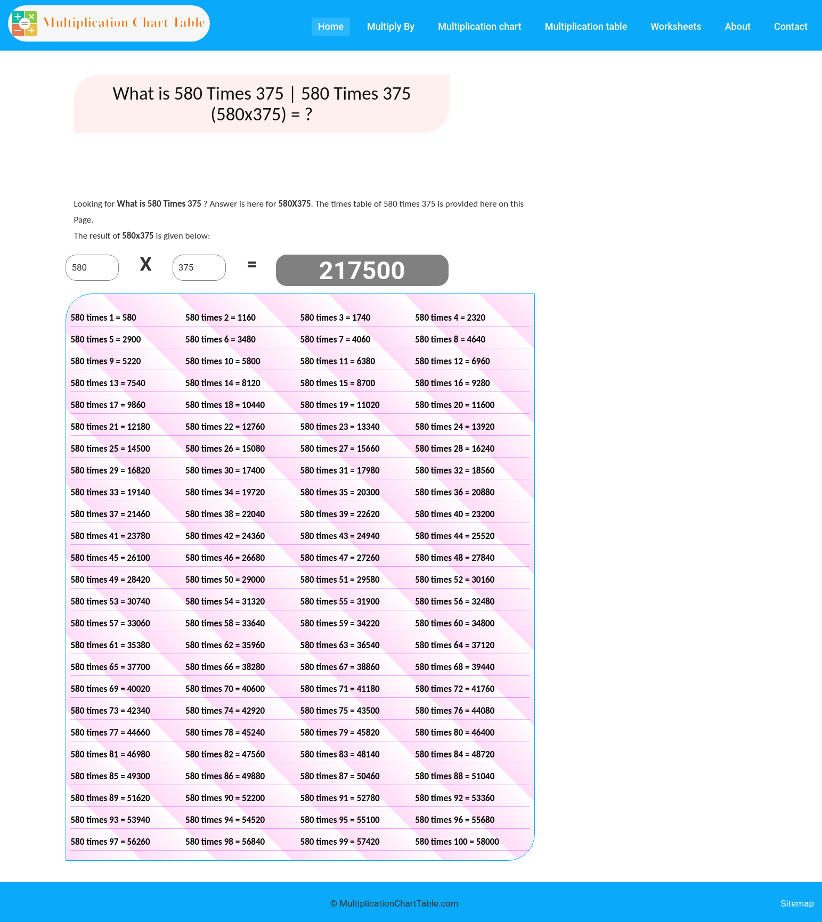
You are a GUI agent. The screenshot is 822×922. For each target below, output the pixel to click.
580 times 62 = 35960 (225, 645)
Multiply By (390, 26)
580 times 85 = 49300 (110, 776)
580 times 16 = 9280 (452, 383)
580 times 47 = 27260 (340, 558)
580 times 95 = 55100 (340, 820)
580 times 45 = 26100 (110, 558)
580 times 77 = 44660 (110, 732)
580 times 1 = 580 (103, 317)
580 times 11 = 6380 (338, 361)
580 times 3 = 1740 (335, 317)
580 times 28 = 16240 (454, 448)
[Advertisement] (300, 168)
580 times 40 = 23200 (454, 514)
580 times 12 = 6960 (452, 361)
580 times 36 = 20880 (454, 492)
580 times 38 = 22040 (225, 514)
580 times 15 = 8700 (338, 383)
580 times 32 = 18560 (454, 470)
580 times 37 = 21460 (110, 514)
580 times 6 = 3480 (220, 339)
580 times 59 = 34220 (340, 623)
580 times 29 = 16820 (110, 470)
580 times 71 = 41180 (340, 689)
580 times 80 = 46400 (454, 732)
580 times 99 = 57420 (340, 841)
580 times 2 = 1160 (220, 317)
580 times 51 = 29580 (340, 579)
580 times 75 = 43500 (340, 710)
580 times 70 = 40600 (225, 689)
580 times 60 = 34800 (454, 623)
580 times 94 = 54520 (225, 820)
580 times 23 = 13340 (340, 427)
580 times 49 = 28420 (110, 579)
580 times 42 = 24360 (225, 536)
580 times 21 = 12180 (110, 427)
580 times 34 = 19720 (225, 492)
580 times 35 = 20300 (340, 492)
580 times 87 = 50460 (340, 776)
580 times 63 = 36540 (340, 645)
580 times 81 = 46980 (110, 754)
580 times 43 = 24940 (340, 536)
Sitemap (797, 903)
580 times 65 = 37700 (110, 667)
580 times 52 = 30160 (454, 579)
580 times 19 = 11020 (340, 405)
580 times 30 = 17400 (225, 470)
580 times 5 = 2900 (105, 339)
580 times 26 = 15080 (225, 448)
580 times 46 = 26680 (225, 558)
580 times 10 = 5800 (223, 361)
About (738, 26)
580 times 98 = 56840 (225, 841)
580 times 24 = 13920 (454, 427)
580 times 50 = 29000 (225, 579)
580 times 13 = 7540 (107, 383)
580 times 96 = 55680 (454, 820)
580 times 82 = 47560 (225, 754)
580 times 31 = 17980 (340, 470)
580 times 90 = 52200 (225, 798)
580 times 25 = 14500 (110, 448)
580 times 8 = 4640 (450, 339)
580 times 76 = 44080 (454, 710)
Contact (791, 26)
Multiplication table (586, 26)
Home (331, 26)
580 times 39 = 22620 (340, 514)
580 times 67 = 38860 (340, 667)
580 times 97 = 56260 (110, 841)
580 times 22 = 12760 (225, 427)
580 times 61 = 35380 (110, 645)
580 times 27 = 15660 (340, 448)
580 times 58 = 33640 (225, 623)
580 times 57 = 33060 (110, 623)
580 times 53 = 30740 (110, 601)
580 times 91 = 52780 (340, 798)
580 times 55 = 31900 (340, 601)
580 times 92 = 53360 (454, 798)
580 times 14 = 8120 (223, 383)
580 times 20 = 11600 (454, 405)
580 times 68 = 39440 (454, 667)
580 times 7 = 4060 (335, 339)
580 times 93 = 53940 (110, 820)
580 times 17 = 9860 (107, 405)
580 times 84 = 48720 (454, 754)
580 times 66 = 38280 (225, 667)
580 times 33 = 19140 (110, 492)
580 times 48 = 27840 (454, 558)
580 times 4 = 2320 (450, 317)
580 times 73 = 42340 (110, 710)
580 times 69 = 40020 (110, 689)
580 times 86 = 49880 (225, 776)
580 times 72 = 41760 (454, 689)
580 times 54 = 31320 (225, 601)
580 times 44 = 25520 (454, 536)
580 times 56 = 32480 (454, 601)
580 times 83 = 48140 (340, 754)
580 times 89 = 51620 (110, 798)
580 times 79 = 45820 (340, 732)
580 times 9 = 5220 (105, 361)
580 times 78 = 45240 (225, 732)
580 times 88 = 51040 (454, 776)
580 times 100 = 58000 (457, 841)
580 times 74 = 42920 (225, 710)
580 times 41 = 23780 (110, 536)
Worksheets (675, 26)
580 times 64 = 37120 (454, 645)
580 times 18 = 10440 (225, 405)
